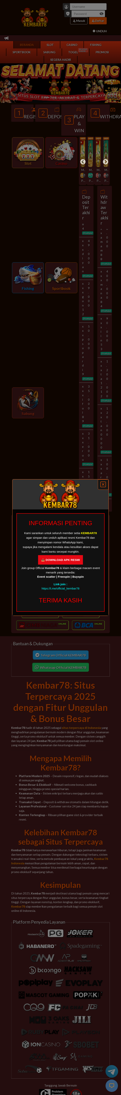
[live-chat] (112, 1086)
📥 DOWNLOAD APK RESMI (60, 559)
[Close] (103, 484)
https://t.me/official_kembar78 (60, 588)
